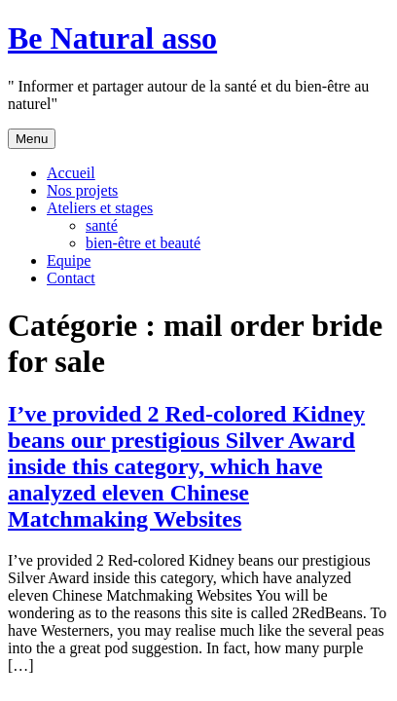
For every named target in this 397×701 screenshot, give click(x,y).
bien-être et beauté (143, 243)
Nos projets (82, 190)
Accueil (71, 173)
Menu (32, 138)
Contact (71, 278)
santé (102, 225)
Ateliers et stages (100, 208)
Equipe (68, 260)
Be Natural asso (112, 37)
